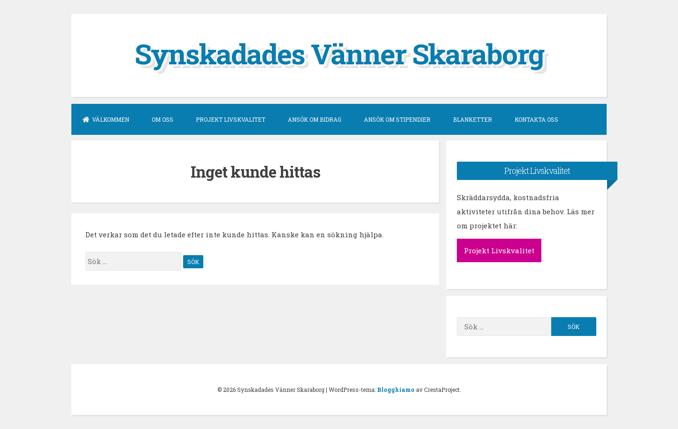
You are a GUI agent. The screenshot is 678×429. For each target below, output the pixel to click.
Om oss (162, 119)
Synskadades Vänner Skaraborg (339, 53)
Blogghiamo (396, 389)
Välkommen (106, 119)
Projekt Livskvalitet (230, 119)
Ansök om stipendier (397, 119)
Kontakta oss (536, 119)
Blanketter (472, 119)
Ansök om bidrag (314, 119)
